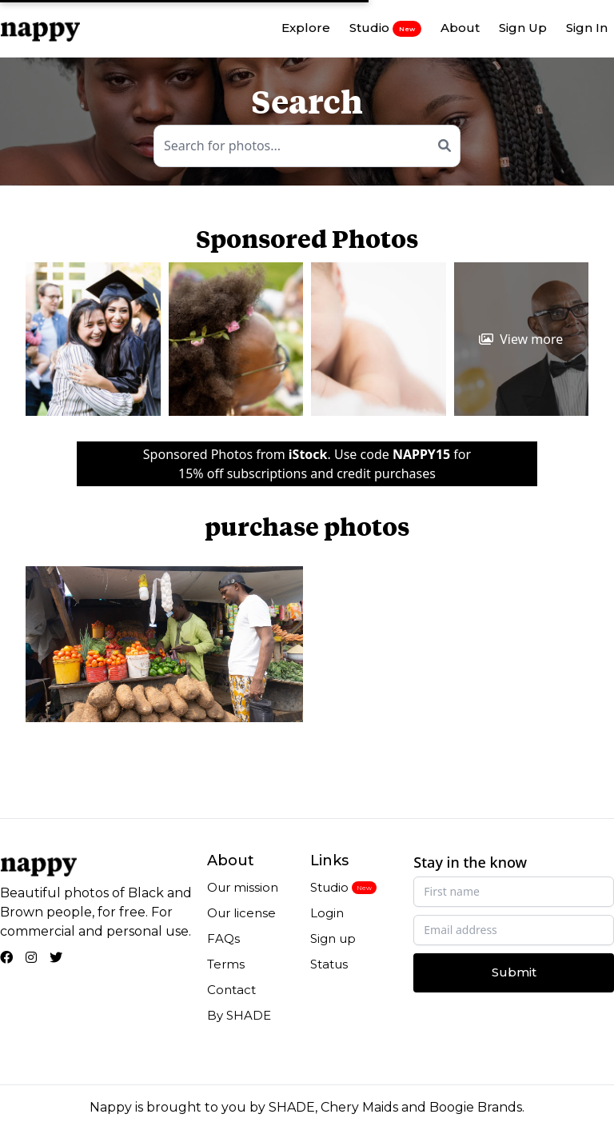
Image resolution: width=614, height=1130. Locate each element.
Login (327, 912)
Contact (231, 989)
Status (329, 964)
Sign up (333, 938)
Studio (385, 28)
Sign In (587, 27)
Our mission (242, 887)
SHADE (292, 1107)
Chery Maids (359, 1107)
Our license (241, 912)
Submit (514, 972)
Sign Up (523, 27)
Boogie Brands (475, 1107)
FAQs (223, 938)
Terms (226, 964)
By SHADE (239, 1015)
